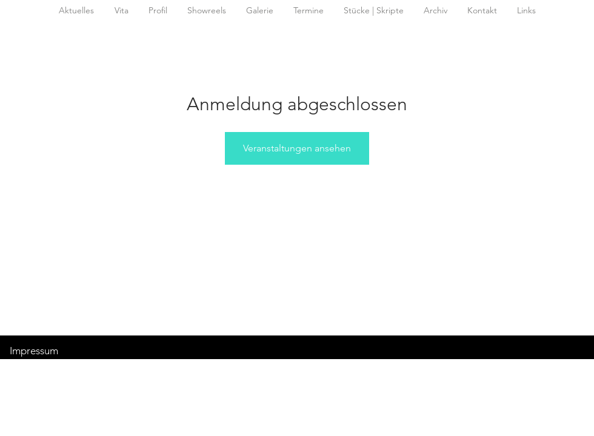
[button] (435, 10)
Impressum (34, 351)
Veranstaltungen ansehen (297, 148)
